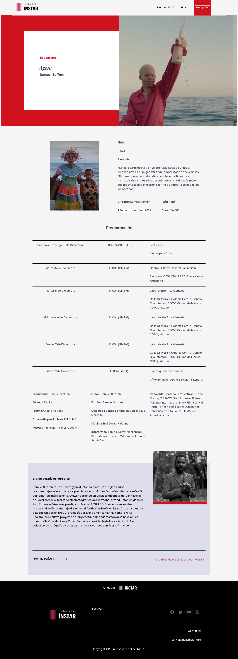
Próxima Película (43, 558)
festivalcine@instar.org (185, 639)
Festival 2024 (165, 7)
